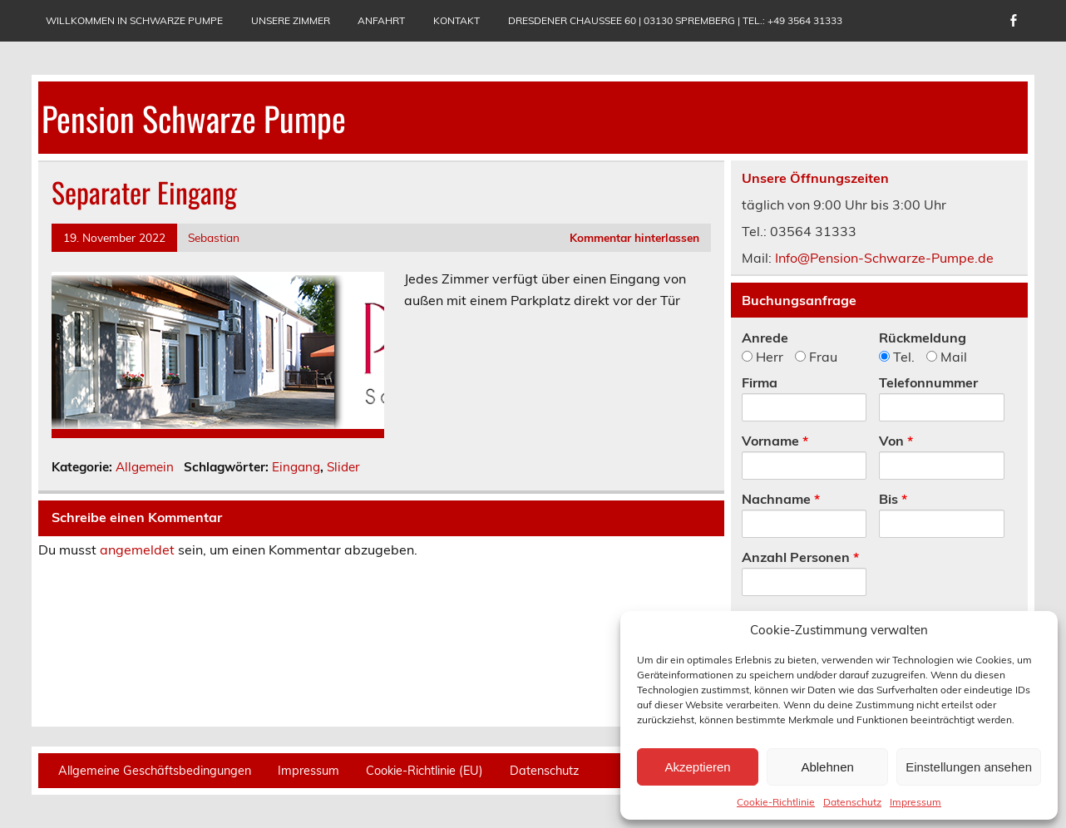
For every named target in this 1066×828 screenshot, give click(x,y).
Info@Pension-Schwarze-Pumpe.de (884, 257)
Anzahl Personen (800, 557)
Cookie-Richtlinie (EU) (424, 770)
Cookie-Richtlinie (776, 802)
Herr (762, 356)
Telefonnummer (928, 382)
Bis (893, 498)
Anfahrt (381, 20)
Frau (816, 356)
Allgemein (145, 467)
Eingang (296, 467)
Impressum (915, 802)
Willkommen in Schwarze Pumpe (134, 20)
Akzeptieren (697, 767)
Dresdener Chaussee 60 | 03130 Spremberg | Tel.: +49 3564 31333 (675, 20)
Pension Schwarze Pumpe (194, 118)
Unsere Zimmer (290, 20)
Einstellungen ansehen (969, 767)
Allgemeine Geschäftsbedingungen (154, 770)
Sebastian (213, 237)
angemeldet (137, 549)
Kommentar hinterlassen (634, 237)
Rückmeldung (922, 337)
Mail (946, 356)
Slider (343, 467)
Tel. (897, 356)
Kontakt (456, 20)
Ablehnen (827, 767)
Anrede (765, 337)
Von (896, 440)
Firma (759, 382)
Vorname (775, 440)
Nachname (781, 498)
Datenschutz (852, 802)
